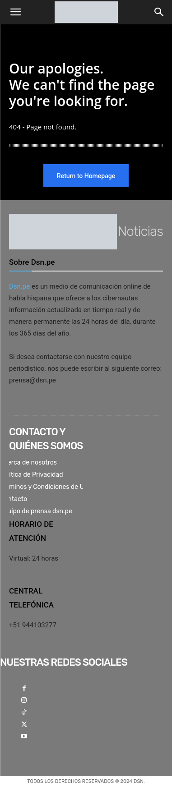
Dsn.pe (19, 286)
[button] (15, 12)
